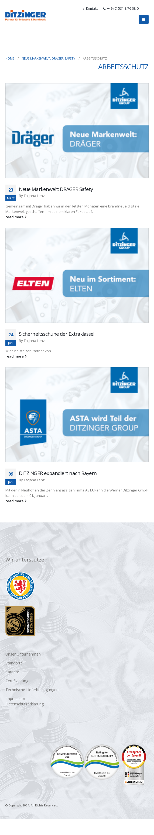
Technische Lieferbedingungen (32, 689)
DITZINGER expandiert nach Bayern (58, 473)
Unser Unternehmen (23, 654)
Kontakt (90, 8)
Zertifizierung (16, 680)
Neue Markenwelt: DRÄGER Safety (56, 189)
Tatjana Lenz (34, 195)
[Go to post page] (77, 130)
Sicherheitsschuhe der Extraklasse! (56, 333)
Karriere (12, 671)
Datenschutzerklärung (24, 703)
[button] (146, 8)
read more (16, 216)
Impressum (15, 698)
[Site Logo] (25, 15)
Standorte (14, 663)
